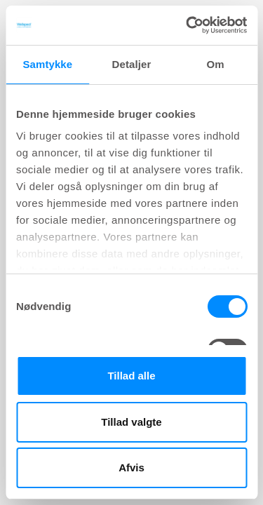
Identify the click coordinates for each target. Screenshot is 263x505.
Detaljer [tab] (131, 64)
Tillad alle (131, 376)
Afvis (131, 467)
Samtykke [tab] (47, 64)
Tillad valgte (131, 422)
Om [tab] (215, 64)
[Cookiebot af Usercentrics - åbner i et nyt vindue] (187, 25)
